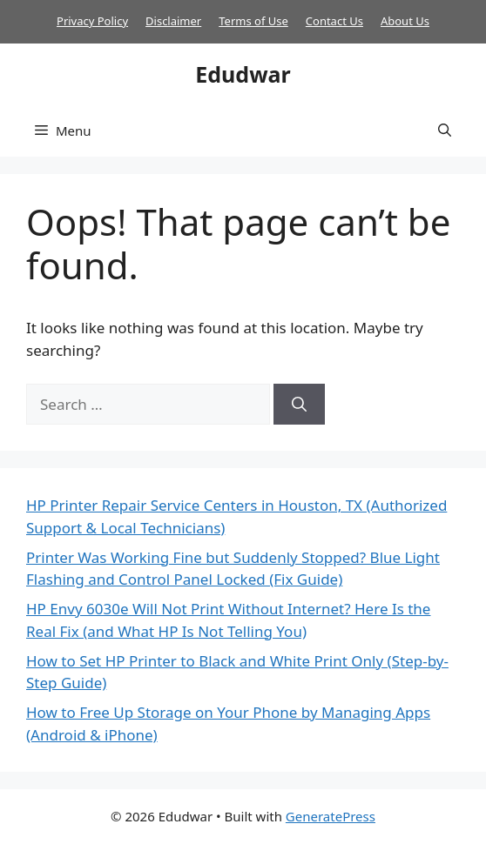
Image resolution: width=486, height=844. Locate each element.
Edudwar (242, 74)
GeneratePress (330, 816)
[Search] (299, 404)
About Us (405, 21)
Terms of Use (253, 21)
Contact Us (334, 21)
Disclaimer (173, 21)
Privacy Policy (92, 21)
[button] (445, 130)
